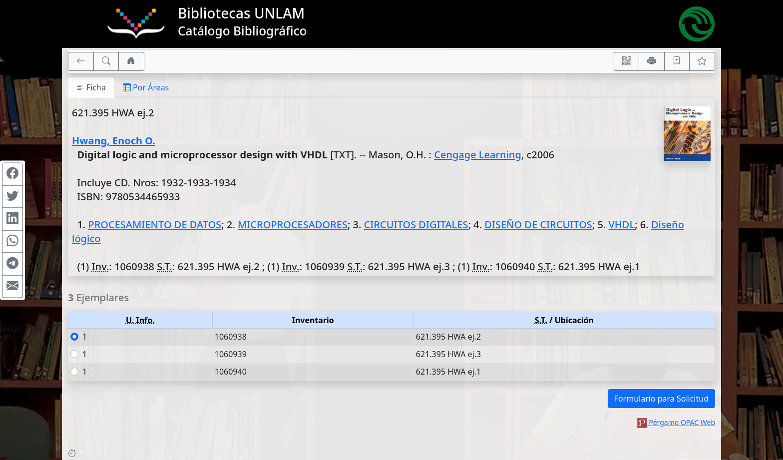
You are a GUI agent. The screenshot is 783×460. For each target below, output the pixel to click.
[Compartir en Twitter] (12, 196)
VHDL (622, 224)
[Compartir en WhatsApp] (12, 241)
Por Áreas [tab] (146, 87)
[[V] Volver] (81, 61)
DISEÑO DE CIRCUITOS (538, 224)
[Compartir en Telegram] (12, 263)
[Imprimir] (652, 61)
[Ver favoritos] (702, 61)
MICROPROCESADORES (293, 224)
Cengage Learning (477, 154)
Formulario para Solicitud (661, 398)
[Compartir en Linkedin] (12, 218)
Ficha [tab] (91, 87)
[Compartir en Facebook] (12, 173)
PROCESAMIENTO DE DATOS (154, 224)
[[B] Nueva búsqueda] (106, 61)
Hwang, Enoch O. (113, 140)
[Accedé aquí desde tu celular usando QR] (627, 61)
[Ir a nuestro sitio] (131, 61)
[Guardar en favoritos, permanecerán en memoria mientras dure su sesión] (677, 61)
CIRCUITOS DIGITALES (416, 224)
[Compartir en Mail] (12, 286)
